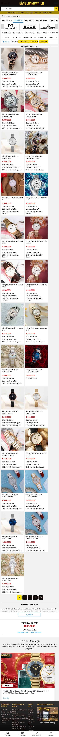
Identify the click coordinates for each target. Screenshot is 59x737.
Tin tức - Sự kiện (29, 617)
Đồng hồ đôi (29, 20)
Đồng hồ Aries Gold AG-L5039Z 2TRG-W (31, 513)
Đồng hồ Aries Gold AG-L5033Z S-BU (10, 513)
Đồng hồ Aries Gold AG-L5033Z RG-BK (10, 392)
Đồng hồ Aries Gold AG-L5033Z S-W (10, 150)
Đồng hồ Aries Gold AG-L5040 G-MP (31, 312)
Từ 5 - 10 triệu (30, 33)
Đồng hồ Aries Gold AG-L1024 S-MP (10, 192)
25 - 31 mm (38, 37)
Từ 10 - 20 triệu (42, 33)
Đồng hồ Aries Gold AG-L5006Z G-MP (10, 352)
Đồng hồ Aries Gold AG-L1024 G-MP (10, 232)
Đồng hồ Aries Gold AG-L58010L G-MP (31, 110)
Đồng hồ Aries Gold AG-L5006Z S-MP (10, 553)
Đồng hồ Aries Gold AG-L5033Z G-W (31, 392)
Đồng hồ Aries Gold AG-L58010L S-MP (10, 110)
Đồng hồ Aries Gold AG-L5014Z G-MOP (31, 473)
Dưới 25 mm (27, 37)
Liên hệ (3, 699)
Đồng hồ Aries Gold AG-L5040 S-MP (10, 312)
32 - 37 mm (49, 37)
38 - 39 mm (6, 37)
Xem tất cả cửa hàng (47, 698)
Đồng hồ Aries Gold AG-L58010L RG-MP (31, 70)
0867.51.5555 (36, 608)
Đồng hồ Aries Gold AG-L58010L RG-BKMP (10, 70)
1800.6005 (29, 602)
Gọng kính (31, 695)
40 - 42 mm (17, 37)
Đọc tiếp (6, 674)
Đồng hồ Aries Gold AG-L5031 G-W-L (31, 433)
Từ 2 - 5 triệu (17, 33)
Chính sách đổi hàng (18, 705)
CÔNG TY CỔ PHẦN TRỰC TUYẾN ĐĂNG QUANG (29, 723)
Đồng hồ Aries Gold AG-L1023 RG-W (10, 272)
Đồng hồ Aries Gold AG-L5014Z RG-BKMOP (31, 150)
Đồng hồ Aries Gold (31, 42)
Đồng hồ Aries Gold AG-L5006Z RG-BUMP (31, 352)
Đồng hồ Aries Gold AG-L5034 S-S (31, 192)
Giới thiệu (4, 685)
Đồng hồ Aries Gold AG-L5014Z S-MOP (10, 473)
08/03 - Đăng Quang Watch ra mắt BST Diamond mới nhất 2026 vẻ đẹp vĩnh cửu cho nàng (25, 668)
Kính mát (31, 688)
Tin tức (7, 661)
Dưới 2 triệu (6, 33)
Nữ (20, 42)
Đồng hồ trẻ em (41, 20)
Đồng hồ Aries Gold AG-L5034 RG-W (31, 272)
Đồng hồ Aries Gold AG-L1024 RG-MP (31, 232)
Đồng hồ (8, 16)
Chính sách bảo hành (19, 702)
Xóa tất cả (43, 42)
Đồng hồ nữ (16, 16)
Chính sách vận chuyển (19, 707)
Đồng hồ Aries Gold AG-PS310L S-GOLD (10, 433)
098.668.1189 (23, 608)
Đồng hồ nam (7, 20)
